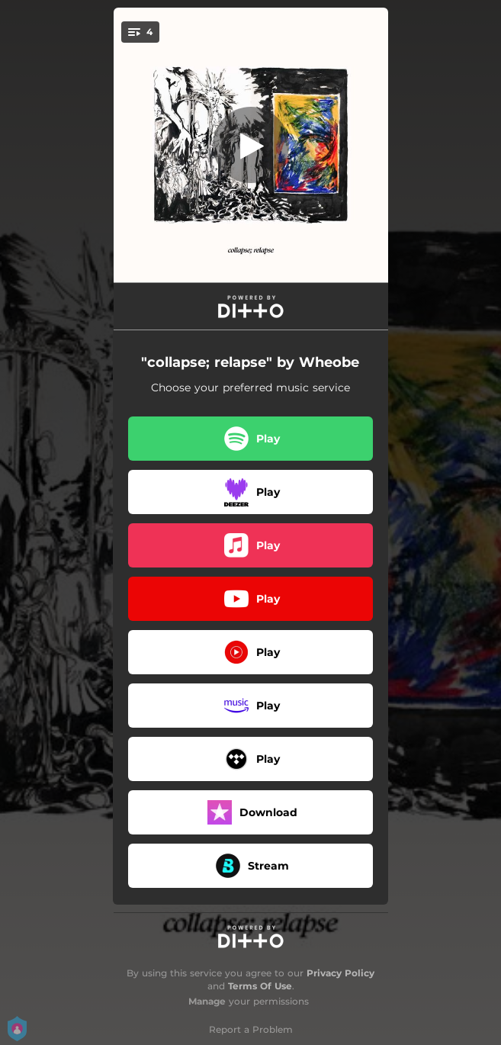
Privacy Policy (340, 973)
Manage (207, 1001)
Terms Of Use (260, 986)
